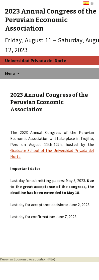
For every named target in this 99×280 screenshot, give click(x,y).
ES (91, 3)
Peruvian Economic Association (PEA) (27, 259)
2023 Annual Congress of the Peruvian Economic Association (49, 102)
